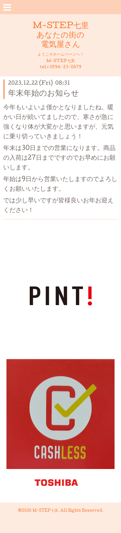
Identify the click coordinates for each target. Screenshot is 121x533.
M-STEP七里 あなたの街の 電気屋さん (61, 35)
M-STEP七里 (45, 511)
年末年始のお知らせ (43, 94)
